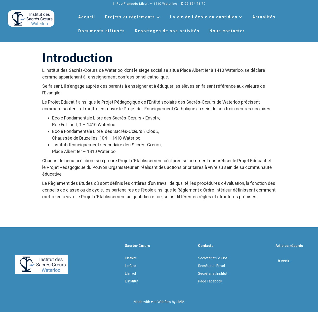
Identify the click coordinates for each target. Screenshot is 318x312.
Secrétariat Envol (211, 266)
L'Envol (130, 273)
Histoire (131, 258)
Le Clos (130, 266)
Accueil (86, 17)
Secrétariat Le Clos (213, 258)
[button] (132, 17)
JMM (180, 302)
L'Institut (131, 281)
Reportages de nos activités (167, 31)
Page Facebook (210, 281)
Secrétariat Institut (212, 273)
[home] (31, 18)
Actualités (264, 17)
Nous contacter (227, 31)
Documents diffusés (101, 31)
